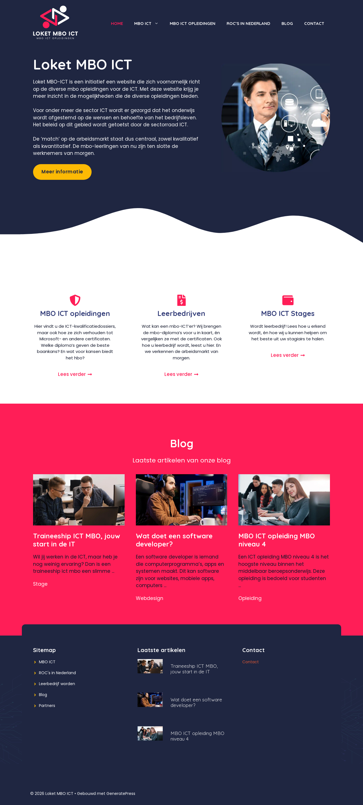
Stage (40, 584)
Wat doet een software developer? (174, 540)
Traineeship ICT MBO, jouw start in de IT (76, 540)
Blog (287, 23)
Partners (47, 705)
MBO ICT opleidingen (192, 23)
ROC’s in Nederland (248, 23)
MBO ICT (149, 24)
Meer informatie (62, 171)
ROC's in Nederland (57, 673)
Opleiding (250, 598)
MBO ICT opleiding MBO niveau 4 (276, 540)
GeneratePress (120, 793)
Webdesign (149, 598)
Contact (314, 23)
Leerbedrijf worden (57, 684)
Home (117, 23)
